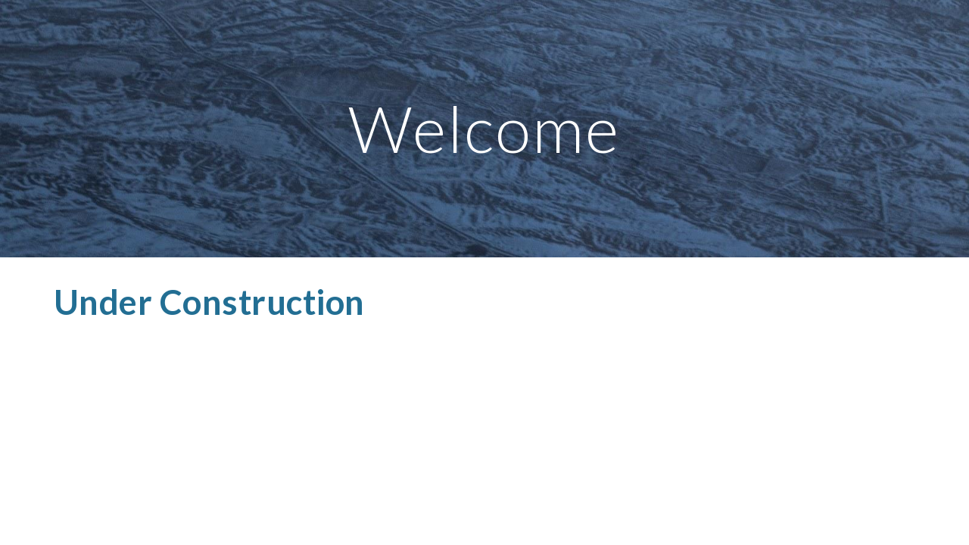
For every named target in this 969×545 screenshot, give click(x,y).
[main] (484, 128)
